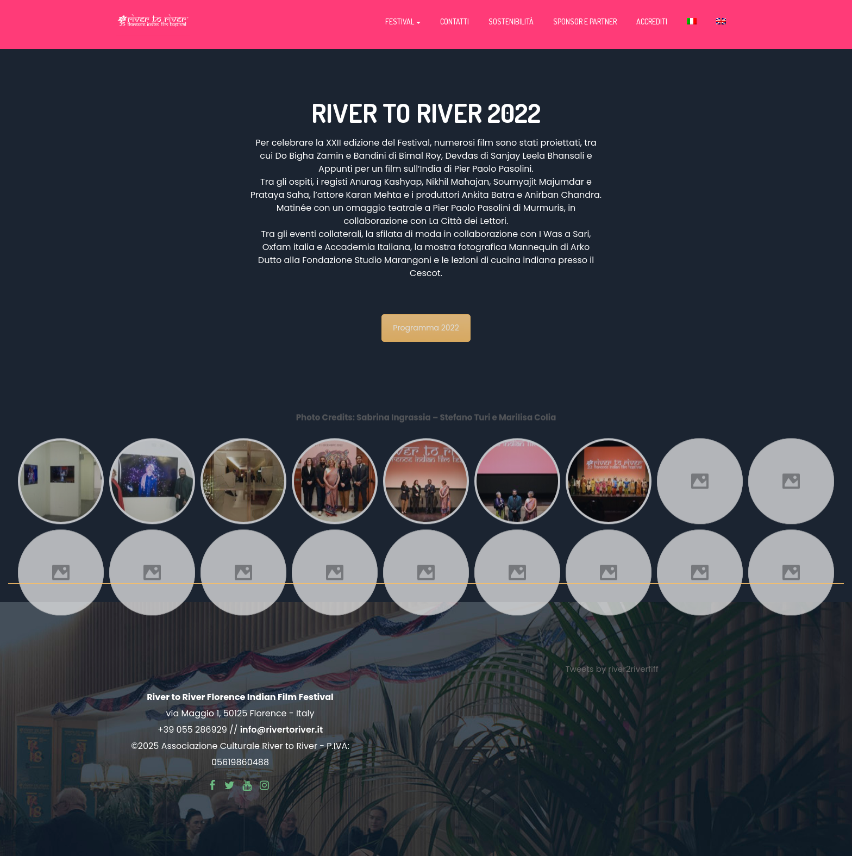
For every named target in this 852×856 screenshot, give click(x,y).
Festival (403, 21)
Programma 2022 (426, 327)
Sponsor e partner (585, 21)
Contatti (454, 21)
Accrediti (651, 21)
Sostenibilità (511, 21)
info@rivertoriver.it (281, 729)
